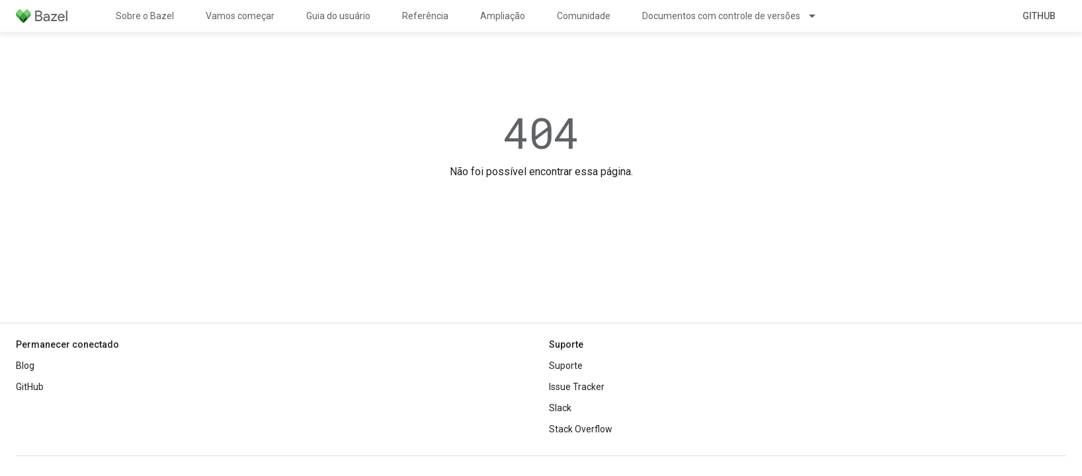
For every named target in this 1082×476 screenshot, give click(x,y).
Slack (560, 408)
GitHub (1039, 16)
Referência (425, 16)
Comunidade (583, 16)
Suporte (566, 365)
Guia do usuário (338, 16)
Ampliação (502, 16)
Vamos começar (240, 16)
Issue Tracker (576, 386)
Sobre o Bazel (145, 16)
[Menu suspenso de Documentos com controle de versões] (818, 16)
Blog (25, 365)
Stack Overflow (580, 429)
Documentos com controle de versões (721, 16)
